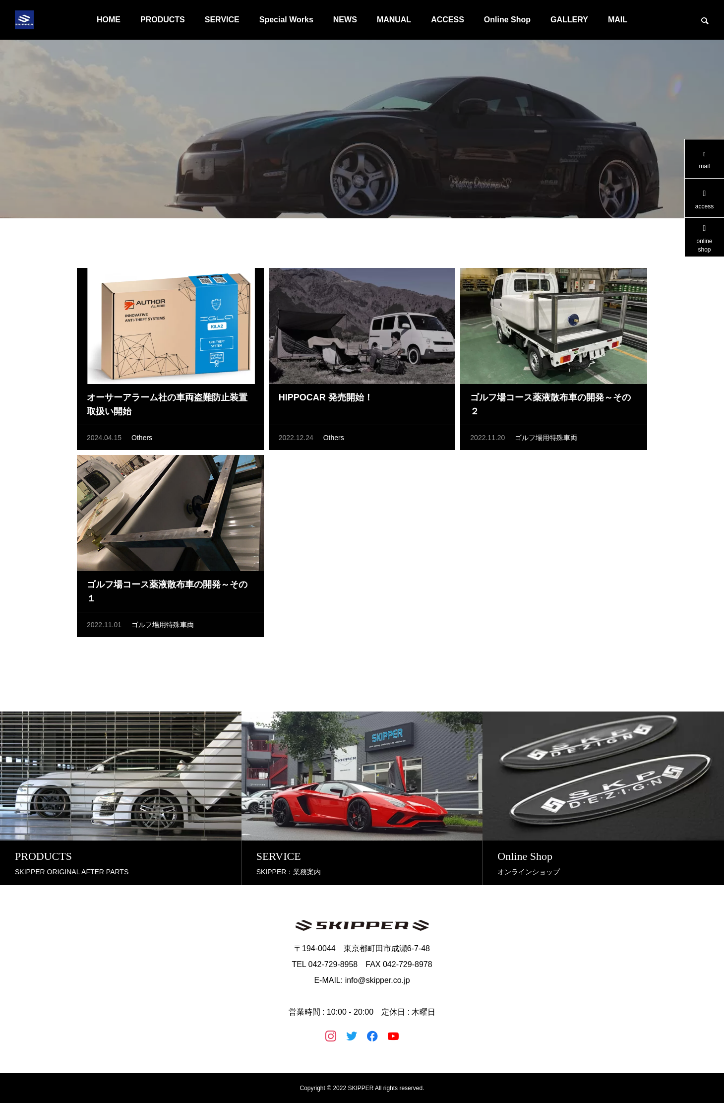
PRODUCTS (162, 19)
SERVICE (222, 19)
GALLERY (569, 19)
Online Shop (507, 19)
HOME (109, 19)
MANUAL (394, 19)
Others (141, 440)
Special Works (286, 19)
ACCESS (447, 19)
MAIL (617, 19)
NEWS (345, 19)
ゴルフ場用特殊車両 (546, 440)
